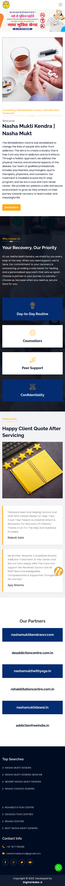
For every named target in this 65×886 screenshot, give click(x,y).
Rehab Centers (14, 821)
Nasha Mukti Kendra (18, 767)
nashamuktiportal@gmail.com (23, 853)
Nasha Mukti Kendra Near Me (23, 774)
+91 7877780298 (15, 846)
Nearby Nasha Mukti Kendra (23, 781)
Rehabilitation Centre (19, 807)
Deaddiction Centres (19, 814)
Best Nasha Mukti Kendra (21, 828)
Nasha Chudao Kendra (20, 788)
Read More (11, 207)
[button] (5, 20)
